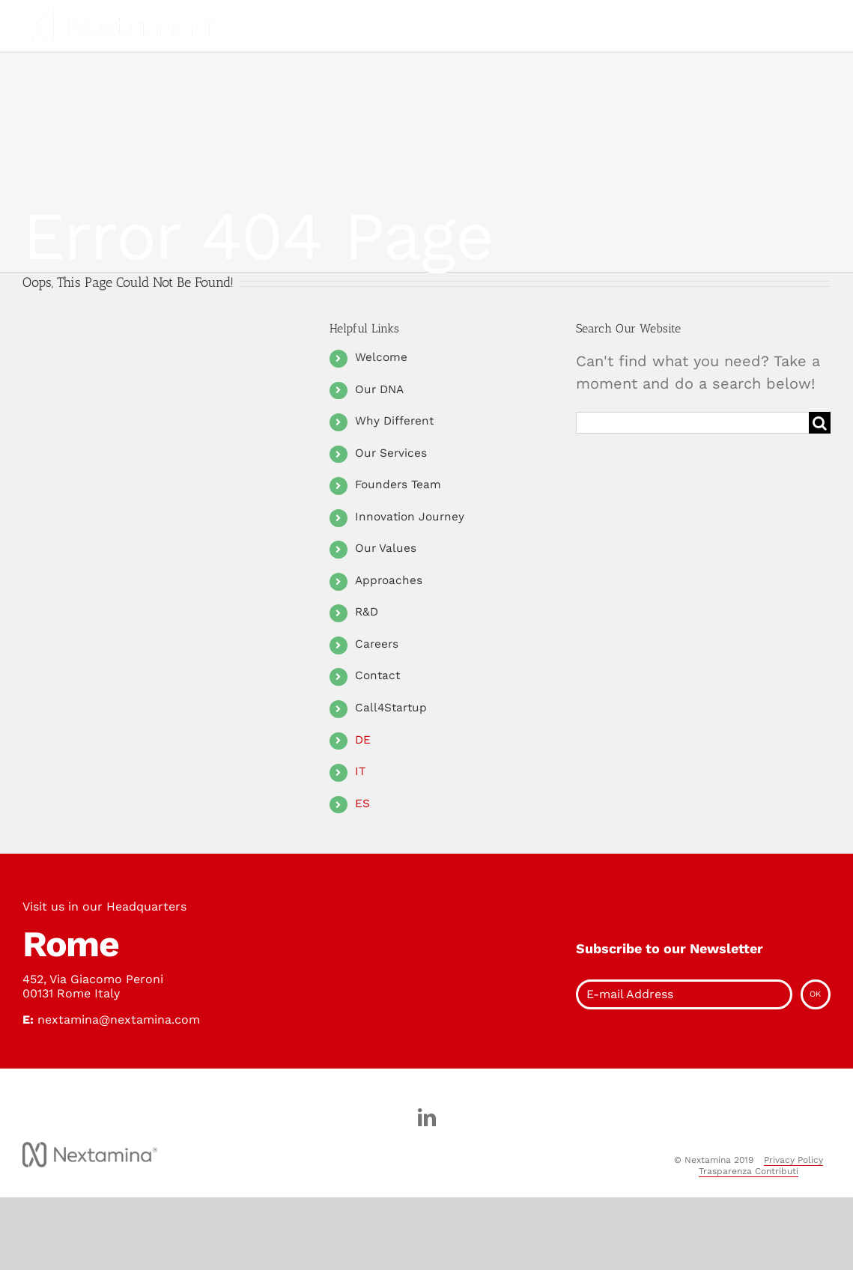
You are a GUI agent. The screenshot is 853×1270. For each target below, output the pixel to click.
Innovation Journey (409, 516)
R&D (366, 612)
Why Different (394, 421)
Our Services (391, 453)
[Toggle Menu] (387, 26)
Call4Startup (391, 707)
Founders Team (398, 484)
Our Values (385, 548)
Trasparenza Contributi (748, 1171)
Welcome (381, 357)
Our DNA (379, 389)
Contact (377, 675)
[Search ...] (692, 423)
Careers (376, 644)
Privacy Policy (793, 1160)
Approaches (388, 580)
